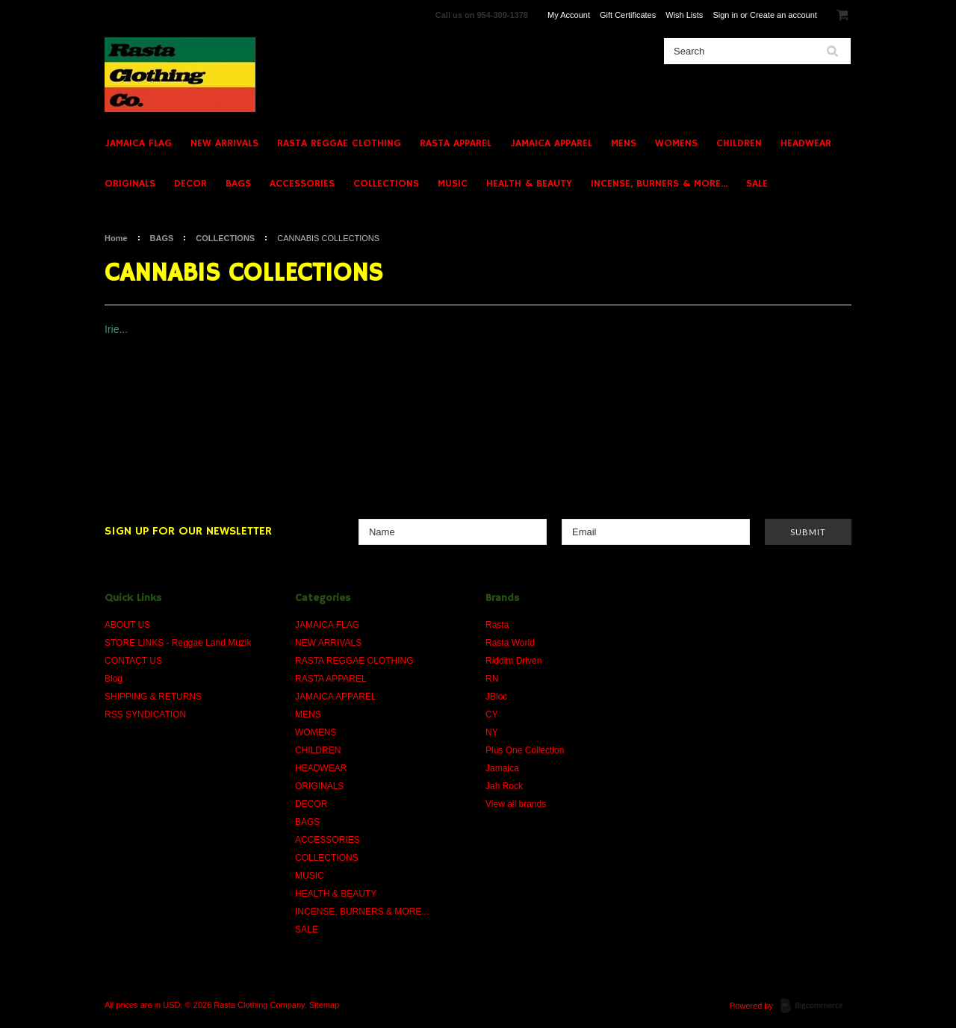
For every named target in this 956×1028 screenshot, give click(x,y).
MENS (623, 143)
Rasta (497, 625)
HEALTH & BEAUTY (529, 183)
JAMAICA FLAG (138, 143)
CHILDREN (739, 143)
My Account (568, 14)
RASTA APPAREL (455, 143)
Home (116, 238)
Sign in (725, 14)
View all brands (515, 804)
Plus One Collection (524, 750)
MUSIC (453, 183)
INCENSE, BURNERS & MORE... (659, 183)
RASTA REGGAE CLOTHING (339, 143)
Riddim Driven (513, 660)
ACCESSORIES (302, 183)
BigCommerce (815, 1006)
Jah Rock (504, 786)
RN (491, 678)
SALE (757, 183)
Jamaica (502, 768)
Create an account (783, 14)
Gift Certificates (628, 14)
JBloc (496, 696)
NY (491, 732)
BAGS (238, 183)
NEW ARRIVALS (224, 143)
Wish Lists (684, 14)
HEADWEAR (805, 143)
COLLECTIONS (386, 183)
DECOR (190, 183)
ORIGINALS (130, 183)
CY (491, 714)
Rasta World (510, 643)
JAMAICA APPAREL (551, 143)
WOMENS (676, 143)
